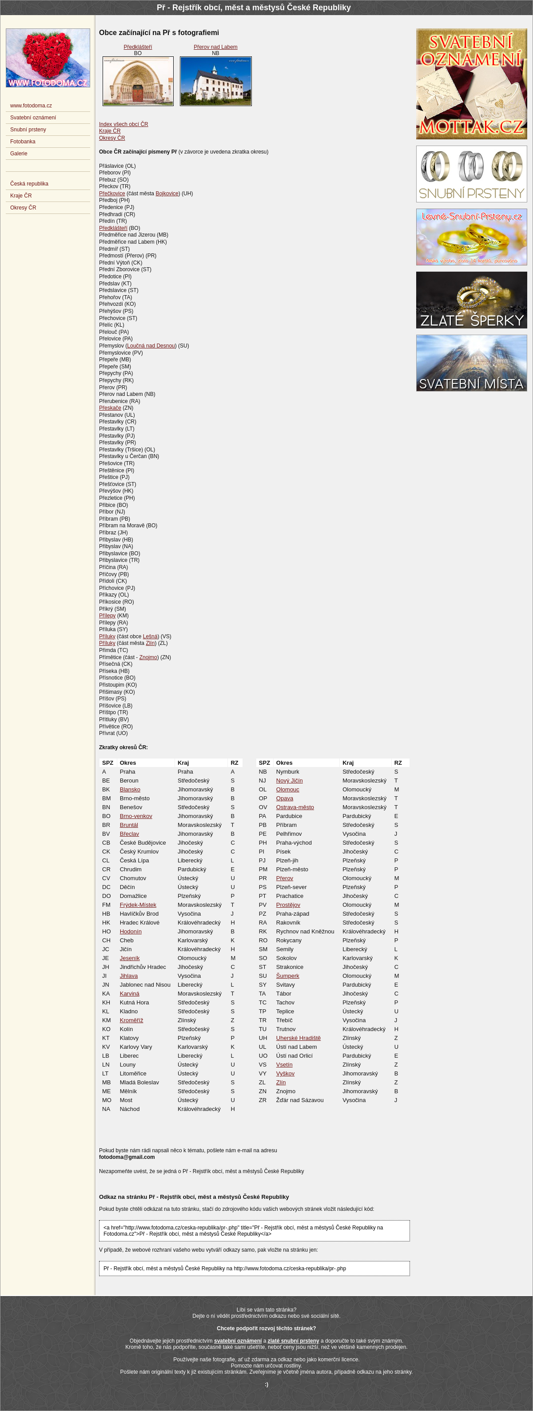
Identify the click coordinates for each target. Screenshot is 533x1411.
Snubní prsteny (28, 129)
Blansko (130, 789)
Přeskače (110, 408)
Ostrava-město (295, 807)
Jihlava (129, 975)
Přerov (284, 878)
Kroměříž (131, 1020)
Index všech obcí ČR (123, 124)
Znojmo (148, 657)
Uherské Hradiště (298, 1038)
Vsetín (284, 1064)
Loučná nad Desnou (151, 346)
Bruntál (129, 825)
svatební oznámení (238, 1341)
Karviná (129, 993)
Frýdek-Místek (138, 904)
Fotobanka (23, 141)
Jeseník (130, 958)
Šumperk (287, 975)
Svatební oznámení (33, 118)
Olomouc (287, 789)
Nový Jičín (289, 780)
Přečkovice (112, 193)
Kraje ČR (110, 131)
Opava (284, 798)
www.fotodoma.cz (31, 106)
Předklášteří (137, 47)
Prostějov (288, 904)
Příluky (107, 636)
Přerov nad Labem (216, 47)
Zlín (150, 643)
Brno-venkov (136, 816)
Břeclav (129, 833)
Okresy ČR (112, 138)
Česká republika (29, 184)
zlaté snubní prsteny (293, 1341)
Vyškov (285, 1073)
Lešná (150, 636)
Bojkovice (166, 193)
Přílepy (107, 616)
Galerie (19, 153)
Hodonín (131, 931)
